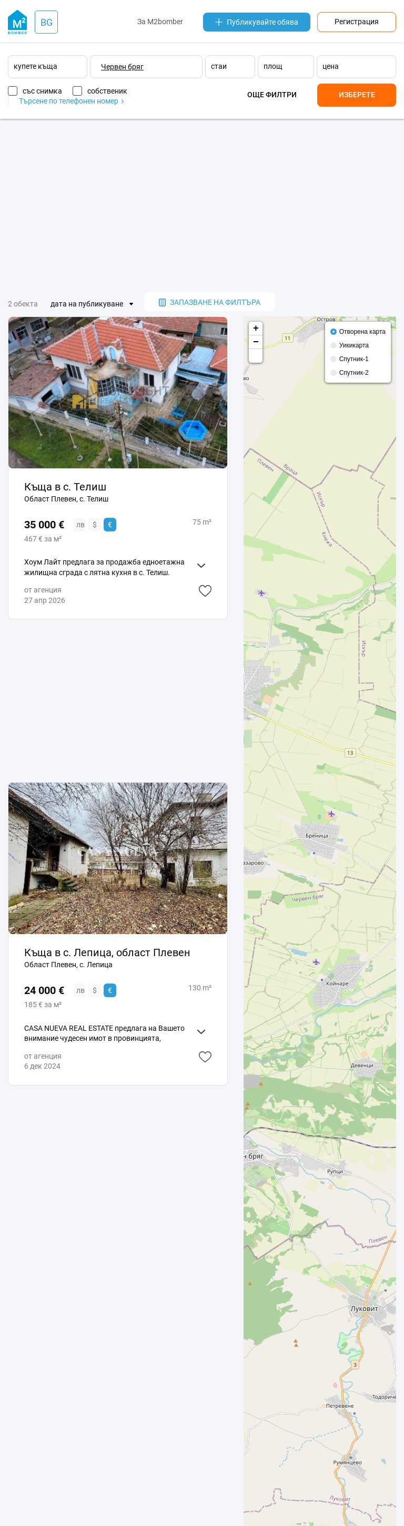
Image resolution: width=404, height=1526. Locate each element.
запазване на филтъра (209, 302)
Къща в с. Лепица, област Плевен (107, 952)
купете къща (35, 66)
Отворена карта (362, 331)
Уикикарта (354, 345)
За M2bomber (160, 21)
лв (80, 524)
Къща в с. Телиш (65, 487)
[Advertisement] (202, 205)
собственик (107, 91)
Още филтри (272, 94)
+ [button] (256, 328)
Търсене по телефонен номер (71, 101)
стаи (219, 66)
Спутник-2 (354, 372)
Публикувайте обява (256, 22)
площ (273, 66)
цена (330, 66)
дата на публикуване (86, 304)
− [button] (256, 342)
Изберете (357, 94)
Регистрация (357, 21)
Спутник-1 (354, 359)
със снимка (42, 91)
